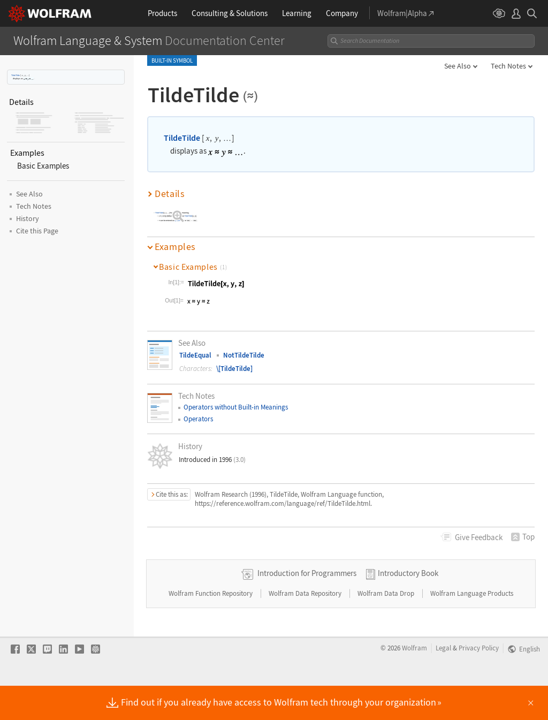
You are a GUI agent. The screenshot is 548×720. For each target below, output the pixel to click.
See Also (457, 66)
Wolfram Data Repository (306, 627)
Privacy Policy (479, 682)
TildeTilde (15, 75)
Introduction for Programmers (307, 607)
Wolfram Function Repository (211, 627)
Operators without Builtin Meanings (236, 407)
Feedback (479, 537)
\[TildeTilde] (234, 368)
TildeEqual (195, 355)
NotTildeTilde (243, 355)
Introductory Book (408, 607)
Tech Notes (508, 66)
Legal (443, 682)
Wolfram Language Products (471, 627)
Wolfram (414, 682)
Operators (198, 418)
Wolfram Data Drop (386, 627)
